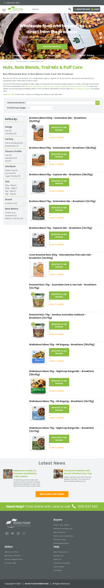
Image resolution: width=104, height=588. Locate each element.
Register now (83, 9)
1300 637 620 (11, 3)
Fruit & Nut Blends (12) (14, 143)
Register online (9, 94)
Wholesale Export (61, 543)
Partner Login (11, 563)
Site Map (57, 570)
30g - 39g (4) (10, 191)
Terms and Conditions (64, 536)
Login (96, 9)
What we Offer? (12, 552)
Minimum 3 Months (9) (14, 218)
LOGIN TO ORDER (56, 137)
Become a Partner (13, 556)
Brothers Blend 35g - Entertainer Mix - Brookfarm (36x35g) (62, 147)
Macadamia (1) (11, 158)
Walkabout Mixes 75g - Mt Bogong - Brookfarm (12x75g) (61, 401)
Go (97, 103)
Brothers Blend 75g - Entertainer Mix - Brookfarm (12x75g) (62, 201)
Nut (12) (8, 161)
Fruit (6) (8, 155)
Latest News (59, 567)
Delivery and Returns (63, 529)
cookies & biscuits (61, 86)
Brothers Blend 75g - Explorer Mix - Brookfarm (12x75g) (60, 228)
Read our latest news (52, 494)
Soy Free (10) (10, 173)
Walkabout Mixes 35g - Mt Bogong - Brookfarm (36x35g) (62, 344)
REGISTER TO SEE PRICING (59, 128)
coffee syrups (47, 86)
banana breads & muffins (79, 86)
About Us (58, 559)
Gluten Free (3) (11, 170)
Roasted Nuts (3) (12, 146)
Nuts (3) (8, 131)
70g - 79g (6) (10, 194)
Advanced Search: (16, 102)
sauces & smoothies (33, 86)
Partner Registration (14, 559)
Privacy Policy (60, 540)
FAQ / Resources (61, 552)
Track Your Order (61, 525)
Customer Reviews (62, 563)
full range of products (82, 89)
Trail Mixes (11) (10, 133)
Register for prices (52, 47)
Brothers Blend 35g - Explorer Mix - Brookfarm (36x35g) (61, 174)
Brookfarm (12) (11, 203)
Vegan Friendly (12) (13, 176)
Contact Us (59, 556)
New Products (60, 532)
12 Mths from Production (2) (11, 214)
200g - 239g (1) (11, 188)
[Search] (52, 9)
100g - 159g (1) (10, 185)
